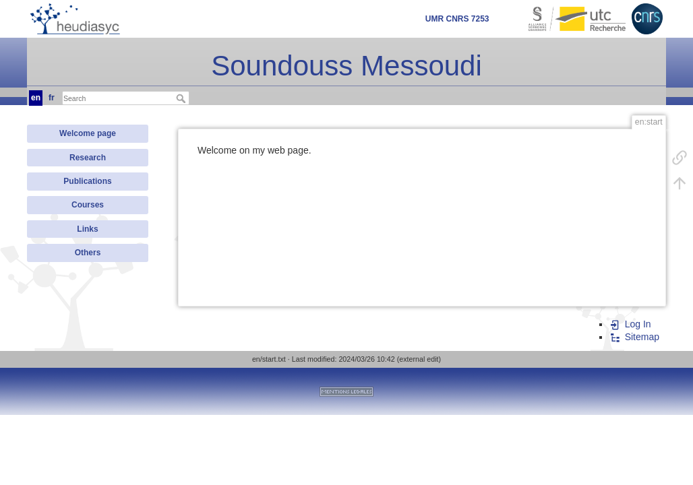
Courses (87, 204)
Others (88, 252)
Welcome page (87, 133)
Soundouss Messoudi (346, 66)
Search (182, 98)
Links (87, 229)
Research (87, 157)
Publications (87, 181)
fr (52, 97)
